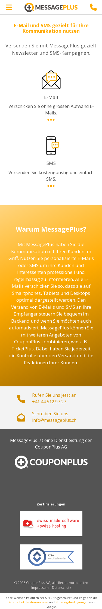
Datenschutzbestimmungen (28, 602)
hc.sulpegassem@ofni (54, 420)
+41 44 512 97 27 (49, 402)
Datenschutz (61, 587)
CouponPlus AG (51, 447)
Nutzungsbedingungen (71, 602)
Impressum (40, 587)
